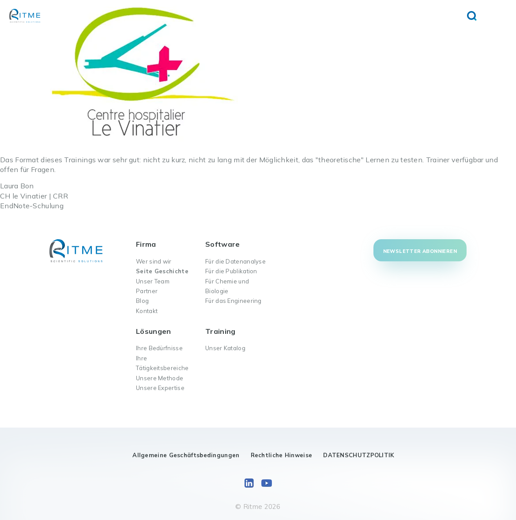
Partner (147, 290)
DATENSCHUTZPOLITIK (358, 455)
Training (220, 331)
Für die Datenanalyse (235, 261)
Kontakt (147, 310)
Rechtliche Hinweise (282, 455)
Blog (142, 300)
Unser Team (152, 281)
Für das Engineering (233, 300)
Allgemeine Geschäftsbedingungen (185, 455)
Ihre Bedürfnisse (159, 348)
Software (222, 244)
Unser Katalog (225, 348)
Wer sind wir (154, 261)
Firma (146, 244)
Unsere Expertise (160, 387)
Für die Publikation (231, 271)
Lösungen (153, 331)
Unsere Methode (159, 378)
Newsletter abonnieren (420, 251)
